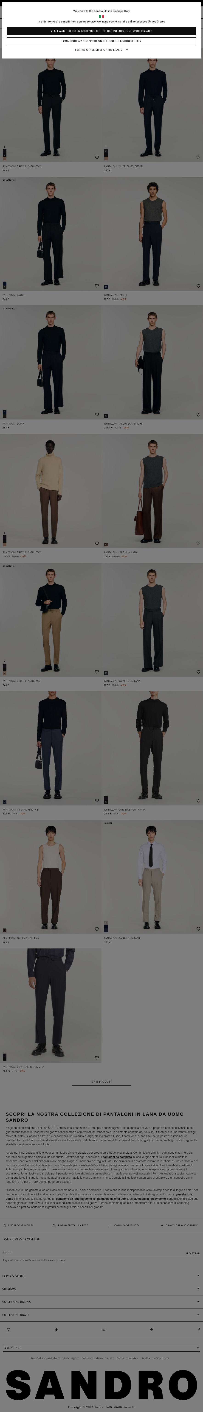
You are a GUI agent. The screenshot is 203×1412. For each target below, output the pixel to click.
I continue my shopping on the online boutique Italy (101, 41)
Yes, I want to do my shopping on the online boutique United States (101, 31)
